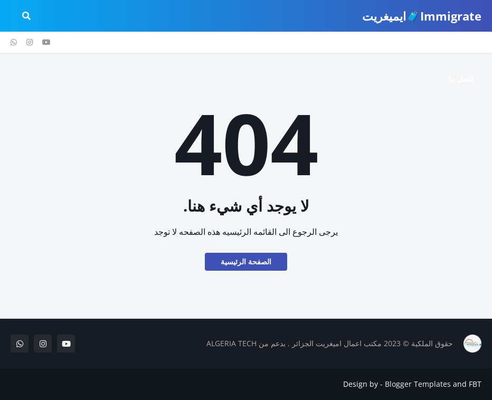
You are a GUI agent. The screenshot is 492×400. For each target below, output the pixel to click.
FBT (475, 384)
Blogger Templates (418, 384)
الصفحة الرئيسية (246, 261)
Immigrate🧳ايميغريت (421, 16)
